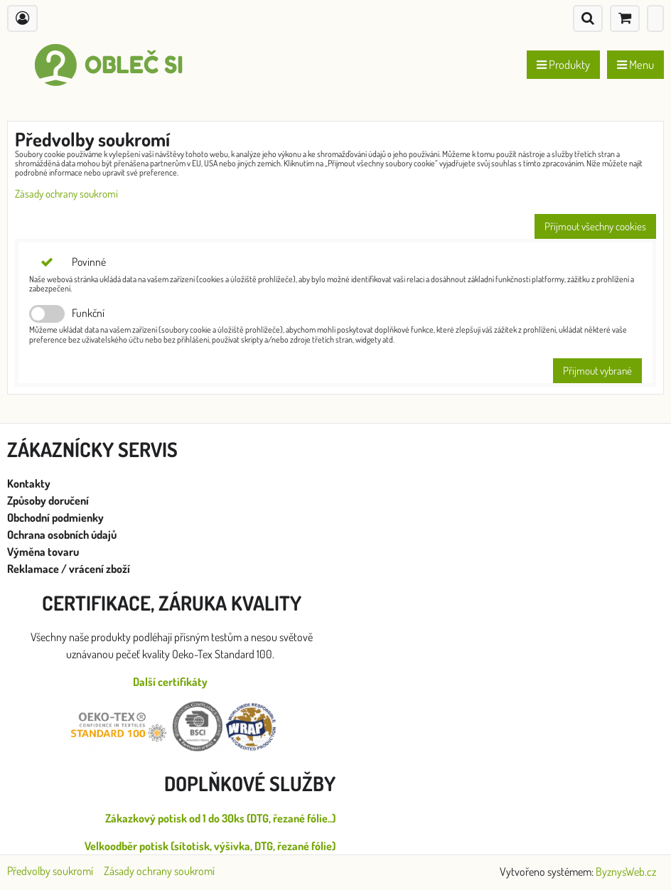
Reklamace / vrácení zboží (68, 569)
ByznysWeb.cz (626, 871)
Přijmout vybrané (597, 370)
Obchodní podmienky (55, 517)
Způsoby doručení (49, 500)
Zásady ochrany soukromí (66, 193)
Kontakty (28, 483)
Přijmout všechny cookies (595, 226)
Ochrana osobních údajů (63, 534)
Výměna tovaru (43, 552)
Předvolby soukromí (50, 871)
